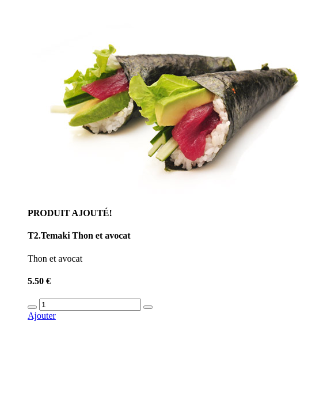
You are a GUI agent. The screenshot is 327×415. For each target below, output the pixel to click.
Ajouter (42, 315)
